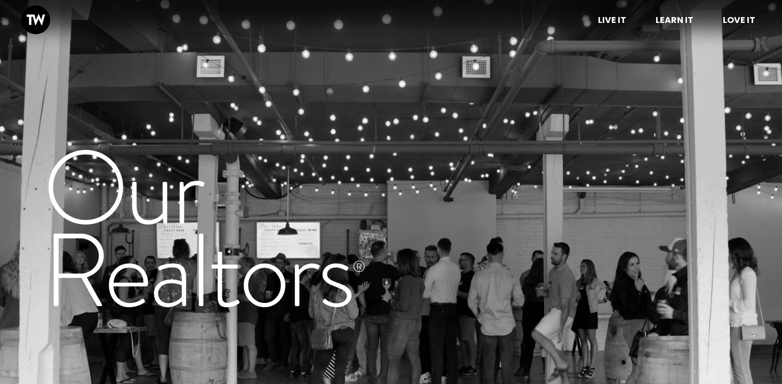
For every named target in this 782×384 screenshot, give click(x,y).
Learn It (674, 20)
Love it (739, 20)
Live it (612, 20)
